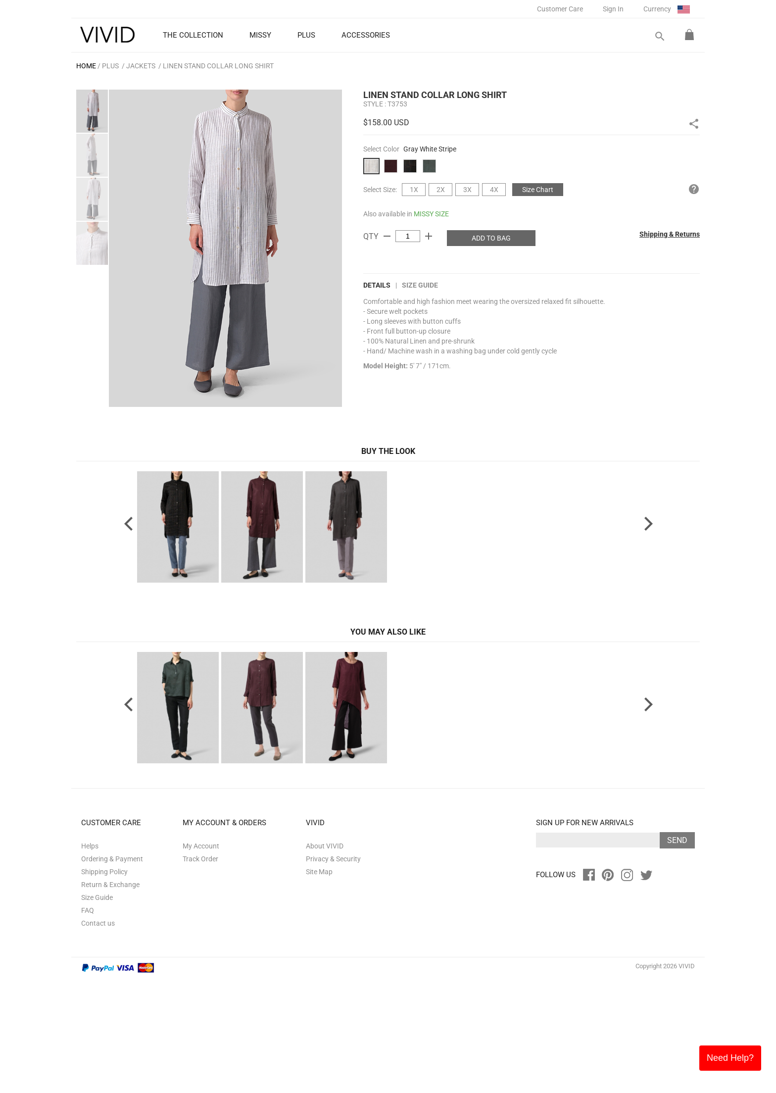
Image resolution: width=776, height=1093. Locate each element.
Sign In (613, 9)
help (694, 189)
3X (467, 190)
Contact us (98, 1038)
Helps (89, 960)
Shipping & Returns (669, 234)
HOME (86, 66)
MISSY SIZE (431, 214)
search (659, 36)
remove (387, 236)
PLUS (110, 66)
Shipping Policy (104, 986)
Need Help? (730, 1058)
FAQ (87, 1025)
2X (440, 190)
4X (494, 190)
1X (414, 190)
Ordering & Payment (112, 973)
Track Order (200, 973)
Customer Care (560, 9)
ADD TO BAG (491, 238)
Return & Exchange (110, 999)
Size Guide (420, 285)
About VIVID (324, 960)
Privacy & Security (333, 973)
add (429, 236)
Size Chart (537, 190)
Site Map (319, 986)
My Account (201, 960)
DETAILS (376, 285)
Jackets (140, 66)
